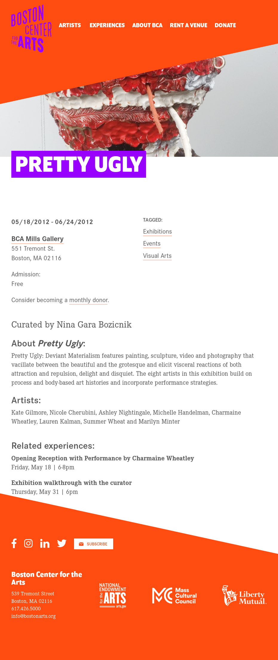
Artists (70, 25)
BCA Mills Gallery (37, 244)
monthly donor (88, 305)
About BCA (147, 25)
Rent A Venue (188, 25)
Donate (225, 25)
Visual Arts (157, 261)
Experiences (107, 25)
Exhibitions (157, 237)
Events (152, 249)
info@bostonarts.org (33, 615)
